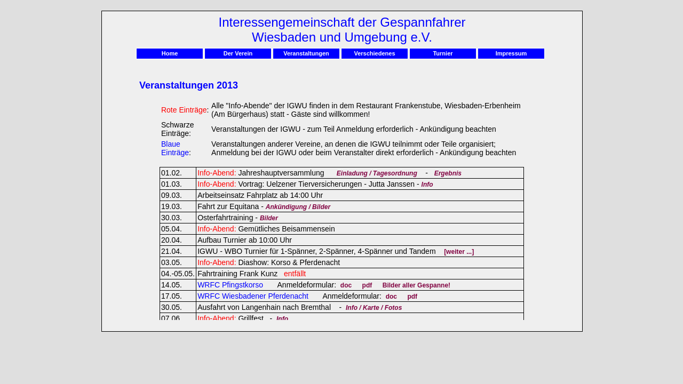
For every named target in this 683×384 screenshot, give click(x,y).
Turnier (442, 53)
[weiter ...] (459, 251)
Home (170, 53)
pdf (367, 285)
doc (346, 285)
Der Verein (238, 53)
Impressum (511, 53)
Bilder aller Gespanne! (416, 285)
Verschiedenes (374, 53)
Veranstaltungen (306, 53)
